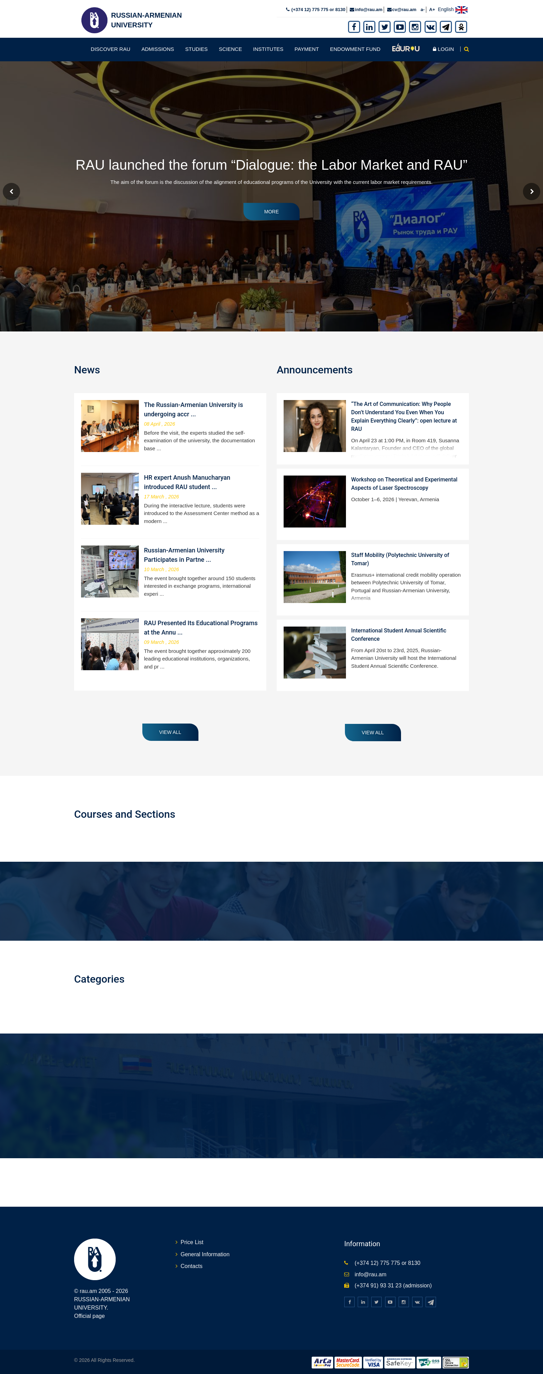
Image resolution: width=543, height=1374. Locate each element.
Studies (196, 47)
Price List (192, 1240)
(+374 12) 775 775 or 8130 (317, 7)
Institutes (268, 47)
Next (531, 189)
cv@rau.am (404, 7)
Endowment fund (355, 47)
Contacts (192, 1264)
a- (423, 7)
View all (170, 730)
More (271, 209)
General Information (205, 1252)
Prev (11, 189)
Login (443, 47)
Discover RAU (110, 47)
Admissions (157, 47)
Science (230, 47)
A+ (432, 7)
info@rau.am (368, 7)
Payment (307, 47)
